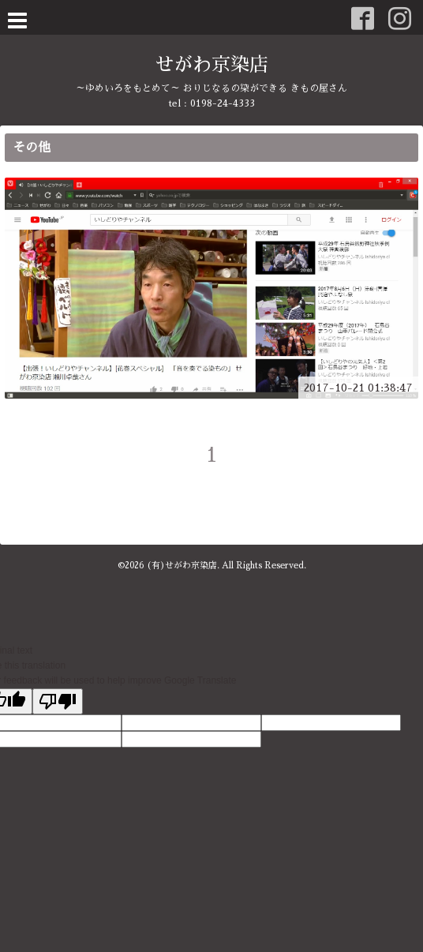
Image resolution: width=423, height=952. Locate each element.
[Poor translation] (57, 701)
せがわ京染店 (211, 64)
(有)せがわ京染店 (182, 565)
